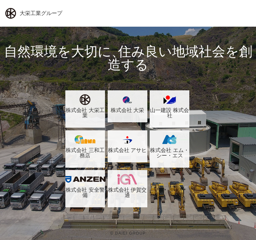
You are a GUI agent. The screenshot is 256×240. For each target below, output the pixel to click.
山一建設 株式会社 (169, 106)
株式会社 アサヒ (127, 143)
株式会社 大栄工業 (85, 106)
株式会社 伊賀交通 (127, 186)
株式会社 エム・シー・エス (169, 146)
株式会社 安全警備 (85, 186)
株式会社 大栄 (127, 103)
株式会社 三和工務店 (85, 146)
